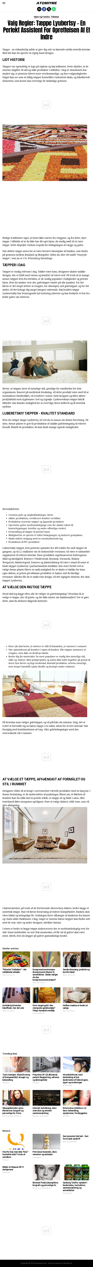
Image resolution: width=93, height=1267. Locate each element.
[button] (3, 3)
